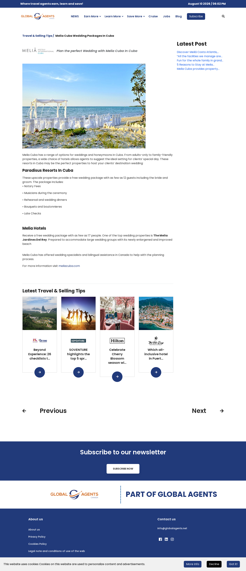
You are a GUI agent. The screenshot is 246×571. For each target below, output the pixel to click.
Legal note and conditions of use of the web (56, 551)
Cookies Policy (37, 544)
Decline (214, 564)
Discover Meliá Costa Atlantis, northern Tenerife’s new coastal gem (199, 52)
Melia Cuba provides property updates (197, 69)
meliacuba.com (69, 266)
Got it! (233, 564)
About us (34, 529)
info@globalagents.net (172, 528)
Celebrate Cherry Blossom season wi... (117, 356)
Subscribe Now (123, 468)
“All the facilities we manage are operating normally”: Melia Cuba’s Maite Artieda (200, 56)
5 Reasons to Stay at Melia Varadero (195, 65)
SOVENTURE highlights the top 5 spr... (78, 354)
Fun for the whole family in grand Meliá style (199, 60)
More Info (192, 564)
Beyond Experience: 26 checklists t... (39, 354)
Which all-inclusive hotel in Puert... (156, 354)
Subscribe (196, 16)
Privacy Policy (36, 536)
